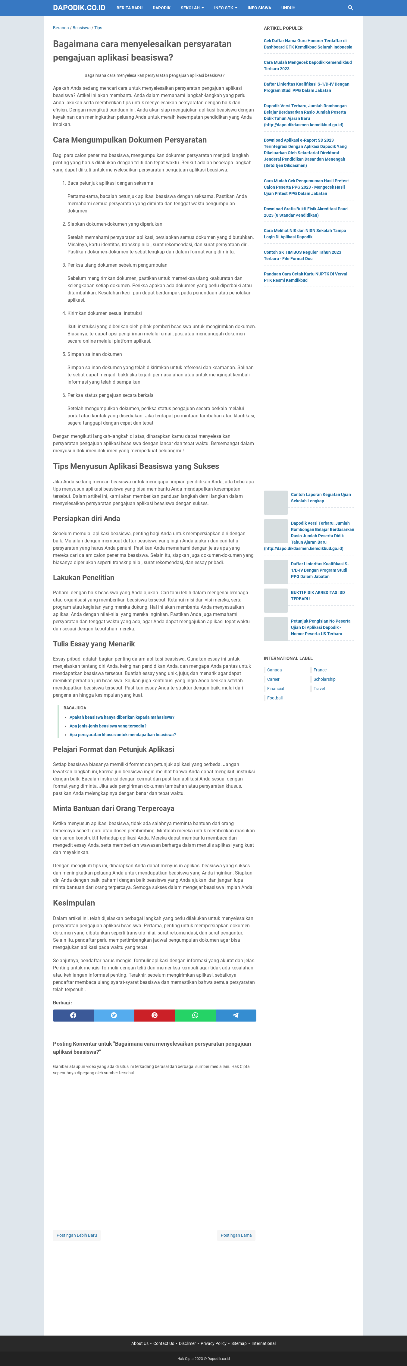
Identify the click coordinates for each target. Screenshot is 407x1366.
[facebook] (73, 1016)
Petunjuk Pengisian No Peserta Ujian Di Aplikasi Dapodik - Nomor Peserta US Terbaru (321, 627)
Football (275, 698)
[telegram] (236, 1016)
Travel (319, 688)
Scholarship (325, 679)
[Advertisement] (154, 1284)
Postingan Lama (236, 1235)
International (264, 1343)
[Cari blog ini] (350, 7)
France (320, 669)
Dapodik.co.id (79, 7)
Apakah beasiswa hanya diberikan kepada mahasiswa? (122, 717)
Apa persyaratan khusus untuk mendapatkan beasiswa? (123, 734)
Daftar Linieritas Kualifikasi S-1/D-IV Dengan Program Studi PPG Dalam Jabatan (320, 570)
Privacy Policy (214, 1343)
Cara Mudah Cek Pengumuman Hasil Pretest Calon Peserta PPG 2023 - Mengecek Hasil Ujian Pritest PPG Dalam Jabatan (306, 187)
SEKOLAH (190, 7)
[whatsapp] (195, 1016)
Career (273, 679)
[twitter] (114, 1016)
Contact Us (163, 1343)
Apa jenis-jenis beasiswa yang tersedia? (108, 726)
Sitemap (239, 1343)
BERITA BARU (129, 7)
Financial (275, 688)
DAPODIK (162, 7)
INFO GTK (223, 7)
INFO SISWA (259, 7)
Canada (274, 669)
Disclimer (187, 1343)
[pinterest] (154, 1016)
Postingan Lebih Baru (77, 1235)
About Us (140, 1343)
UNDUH (288, 7)
